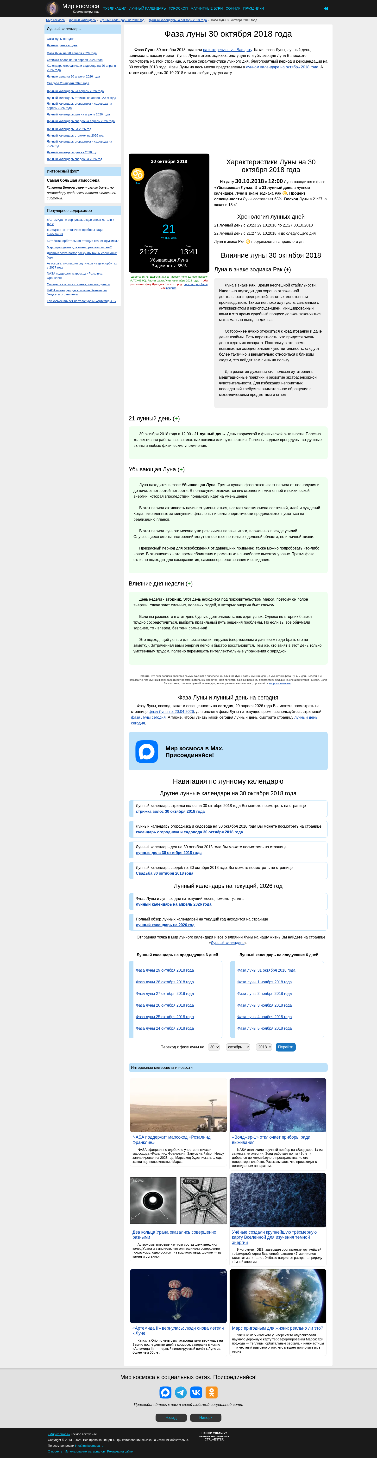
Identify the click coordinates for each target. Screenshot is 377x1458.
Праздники (253, 8)
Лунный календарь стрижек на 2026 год (75, 135)
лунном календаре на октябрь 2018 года (282, 67)
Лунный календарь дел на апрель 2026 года (78, 114)
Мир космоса (55, 20)
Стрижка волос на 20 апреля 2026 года (75, 60)
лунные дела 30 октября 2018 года (168, 853)
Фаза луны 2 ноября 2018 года (264, 994)
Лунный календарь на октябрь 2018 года (178, 20)
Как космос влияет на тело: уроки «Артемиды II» (81, 301)
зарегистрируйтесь (195, 284)
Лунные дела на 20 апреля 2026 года (73, 76)
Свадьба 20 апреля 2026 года (68, 83)
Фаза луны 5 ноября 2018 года (264, 1028)
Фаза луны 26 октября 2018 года (165, 1005)
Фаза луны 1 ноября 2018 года (264, 982)
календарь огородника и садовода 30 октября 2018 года (189, 832)
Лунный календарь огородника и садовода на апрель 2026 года (79, 106)
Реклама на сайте (120, 1451)
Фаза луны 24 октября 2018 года (165, 1028)
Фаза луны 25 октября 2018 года (165, 1017)
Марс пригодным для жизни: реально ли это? (79, 247)
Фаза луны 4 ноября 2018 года (264, 1017)
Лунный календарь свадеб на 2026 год (74, 159)
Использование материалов (85, 1451)
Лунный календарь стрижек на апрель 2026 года (81, 98)
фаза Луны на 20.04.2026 (171, 712)
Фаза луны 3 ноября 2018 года (264, 1005)
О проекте (55, 1451)
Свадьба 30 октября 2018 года (164, 873)
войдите (171, 288)
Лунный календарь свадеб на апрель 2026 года (81, 121)
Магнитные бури (207, 8)
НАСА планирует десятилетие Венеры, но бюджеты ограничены (77, 292)
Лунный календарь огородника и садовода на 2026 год (79, 144)
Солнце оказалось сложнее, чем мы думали (78, 284)
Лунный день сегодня (62, 45)
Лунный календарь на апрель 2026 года (75, 91)
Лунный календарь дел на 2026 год (72, 152)
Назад (171, 1418)
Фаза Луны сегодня (60, 39)
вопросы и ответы (280, 683)
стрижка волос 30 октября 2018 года (170, 811)
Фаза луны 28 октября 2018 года (165, 982)
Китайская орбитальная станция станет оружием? (83, 241)
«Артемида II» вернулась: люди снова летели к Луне (80, 222)
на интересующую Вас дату (227, 50)
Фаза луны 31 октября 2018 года (266, 970)
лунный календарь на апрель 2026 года (173, 904)
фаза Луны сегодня (148, 717)
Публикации (114, 8)
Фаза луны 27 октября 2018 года (165, 994)
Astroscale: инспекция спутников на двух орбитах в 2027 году (82, 265)
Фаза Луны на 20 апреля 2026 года (72, 53)
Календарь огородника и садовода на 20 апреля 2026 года (81, 68)
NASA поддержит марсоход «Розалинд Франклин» (74, 276)
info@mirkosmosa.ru (89, 1445)
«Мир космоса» (59, 1434)
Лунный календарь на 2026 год (69, 129)
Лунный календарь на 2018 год (122, 20)
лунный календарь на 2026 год (165, 925)
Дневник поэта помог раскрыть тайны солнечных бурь (82, 255)
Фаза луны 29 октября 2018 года (165, 970)
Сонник (233, 8)
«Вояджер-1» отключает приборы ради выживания (75, 232)
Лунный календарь (147, 8)
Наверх (205, 1418)
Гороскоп (178, 8)
